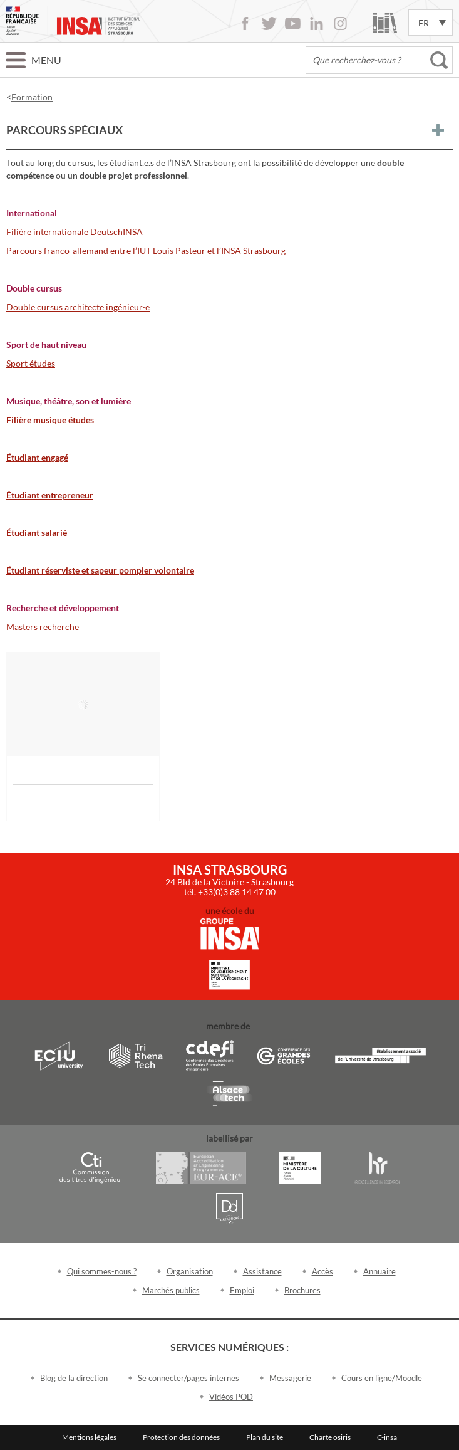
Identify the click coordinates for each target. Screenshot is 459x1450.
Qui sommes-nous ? (102, 1271)
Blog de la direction (74, 1378)
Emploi (242, 1290)
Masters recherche (42, 626)
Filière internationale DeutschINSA (74, 231)
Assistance (262, 1271)
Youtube (293, 23)
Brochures (302, 1290)
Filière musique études (50, 419)
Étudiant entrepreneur (49, 495)
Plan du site (264, 1437)
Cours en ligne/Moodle (381, 1378)
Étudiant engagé (37, 457)
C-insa (387, 1437)
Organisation (190, 1271)
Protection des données (181, 1437)
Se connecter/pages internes (188, 1378)
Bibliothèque (385, 23)
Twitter (269, 23)
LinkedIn (316, 23)
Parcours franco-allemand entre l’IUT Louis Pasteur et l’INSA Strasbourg (146, 250)
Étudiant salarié (36, 532)
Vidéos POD (231, 1397)
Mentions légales (89, 1437)
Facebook (245, 23)
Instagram (340, 23)
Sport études (30, 363)
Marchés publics (171, 1290)
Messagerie (290, 1378)
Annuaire (379, 1271)
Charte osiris (330, 1437)
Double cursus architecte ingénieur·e (78, 307)
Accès (322, 1271)
